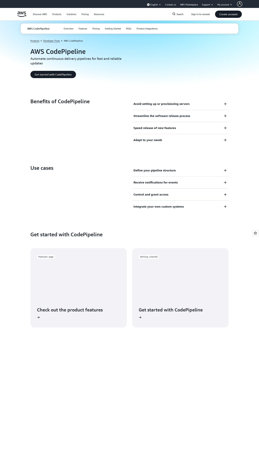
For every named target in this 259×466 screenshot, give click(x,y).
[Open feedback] (255, 233)
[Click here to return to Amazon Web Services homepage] (21, 16)
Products (34, 40)
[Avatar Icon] (239, 4)
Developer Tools (51, 40)
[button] (40, 14)
